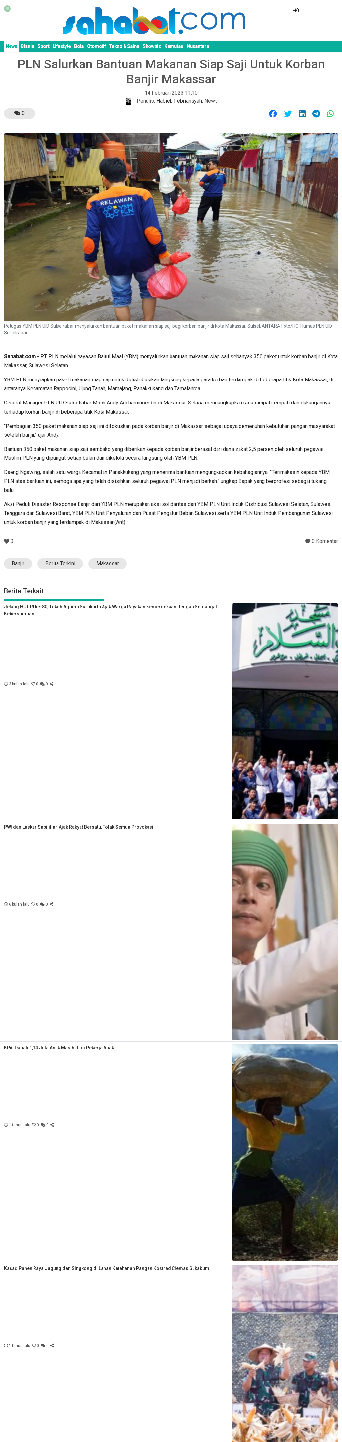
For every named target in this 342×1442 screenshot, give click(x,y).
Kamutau (173, 46)
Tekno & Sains (124, 46)
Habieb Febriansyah (179, 101)
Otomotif (96, 46)
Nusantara (198, 46)
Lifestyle (62, 46)
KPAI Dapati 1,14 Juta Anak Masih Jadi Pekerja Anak (59, 1047)
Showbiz (152, 46)
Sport (43, 46)
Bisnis (27, 46)
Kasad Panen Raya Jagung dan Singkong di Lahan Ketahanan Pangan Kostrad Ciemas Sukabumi (107, 1268)
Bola (79, 46)
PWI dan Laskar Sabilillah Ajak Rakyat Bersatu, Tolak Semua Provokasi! (79, 827)
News (11, 46)
